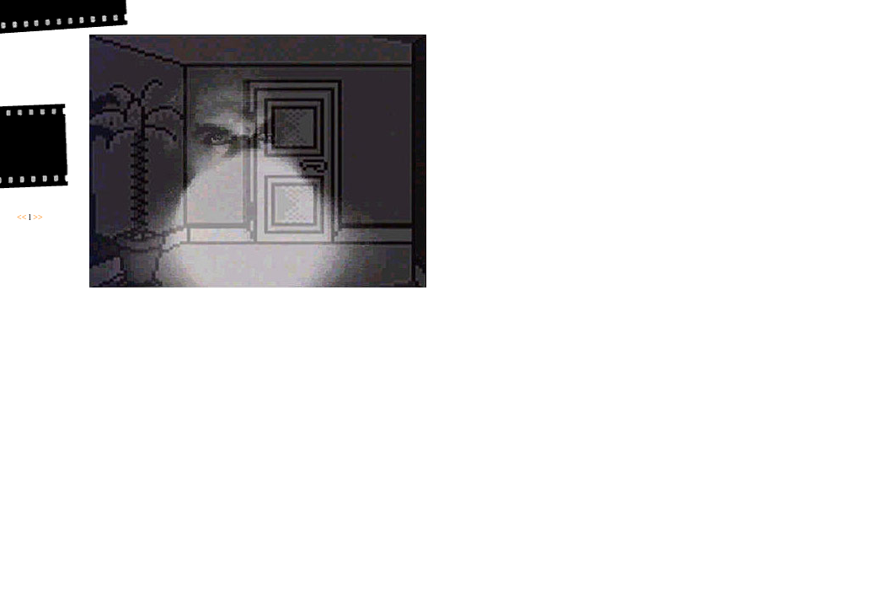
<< (21, 217)
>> (37, 217)
